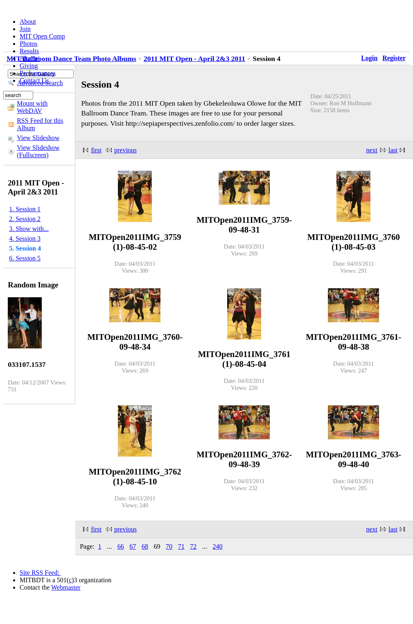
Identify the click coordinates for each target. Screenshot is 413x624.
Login (369, 57)
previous (125, 150)
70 (169, 546)
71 (181, 546)
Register (394, 57)
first (96, 150)
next (372, 150)
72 (193, 546)
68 (145, 546)
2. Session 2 (25, 218)
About (28, 21)
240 (217, 546)
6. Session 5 (25, 258)
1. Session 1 (25, 209)
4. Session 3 (25, 238)
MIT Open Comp (42, 36)
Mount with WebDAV (32, 107)
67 (132, 546)
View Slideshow (38, 137)
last (392, 150)
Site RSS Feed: (40, 572)
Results (29, 50)
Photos (29, 43)
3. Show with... (29, 228)
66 (120, 546)
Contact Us (34, 80)
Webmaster (66, 587)
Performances (38, 73)
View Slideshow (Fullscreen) (38, 151)
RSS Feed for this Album (40, 124)
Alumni (30, 58)
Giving (29, 65)
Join (25, 28)
